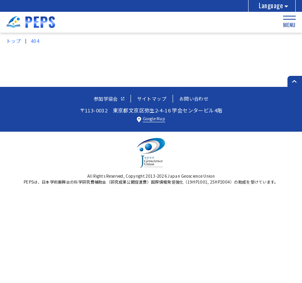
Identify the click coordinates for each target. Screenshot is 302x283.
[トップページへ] (30, 25)
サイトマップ (151, 98)
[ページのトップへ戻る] (294, 81)
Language (271, 5)
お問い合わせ (193, 98)
